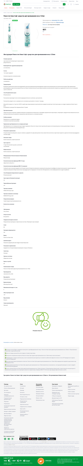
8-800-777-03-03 (8, 458)
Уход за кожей (61, 7)
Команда (22, 390)
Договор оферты (8, 413)
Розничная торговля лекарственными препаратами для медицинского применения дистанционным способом (8, 421)
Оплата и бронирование (9, 388)
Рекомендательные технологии (24, 412)
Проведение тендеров (57, 386)
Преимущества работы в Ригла (73, 387)
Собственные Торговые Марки (57, 401)
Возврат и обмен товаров (9, 411)
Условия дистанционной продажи (9, 406)
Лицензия (6, 401)
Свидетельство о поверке (26, 406)
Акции (5, 7)
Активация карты (40, 389)
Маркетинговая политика (10, 409)
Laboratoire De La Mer (57, 20)
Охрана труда (71, 396)
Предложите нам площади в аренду (56, 393)
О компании (23, 386)
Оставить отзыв (23, 396)
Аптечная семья (39, 387)
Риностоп (45, 24)
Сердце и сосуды (47, 7)
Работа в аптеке (71, 389)
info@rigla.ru (62, 463)
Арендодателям (46, 1)
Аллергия (54, 7)
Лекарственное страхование (23, 402)
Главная (5, 12)
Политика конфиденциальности (9, 395)
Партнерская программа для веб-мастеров (57, 404)
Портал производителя (57, 390)
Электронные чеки (40, 400)
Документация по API (57, 398)
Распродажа (11, 7)
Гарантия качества (24, 404)
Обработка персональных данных (9, 428)
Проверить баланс (40, 393)
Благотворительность (25, 394)
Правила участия (40, 391)
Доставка (6, 390)
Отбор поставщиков (56, 396)
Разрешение (7, 403)
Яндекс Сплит (19, 7)
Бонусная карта (64, 1)
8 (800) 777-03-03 (11, 444)
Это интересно (7, 392)
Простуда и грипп (37, 7)
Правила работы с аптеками (24, 415)
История (22, 388)
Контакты (22, 392)
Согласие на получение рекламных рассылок (9, 432)
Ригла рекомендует (28, 7)
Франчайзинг (55, 388)
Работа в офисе (71, 391)
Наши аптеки (71, 1)
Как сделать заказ (8, 386)
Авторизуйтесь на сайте (8, 342)
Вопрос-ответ (39, 398)
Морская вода (60, 22)
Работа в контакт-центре (73, 393)
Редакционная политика (25, 399)
